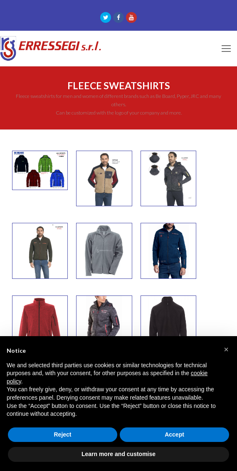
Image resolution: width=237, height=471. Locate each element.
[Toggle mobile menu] (226, 48)
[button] (226, 349)
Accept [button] (174, 434)
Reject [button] (62, 434)
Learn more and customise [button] (118, 454)
